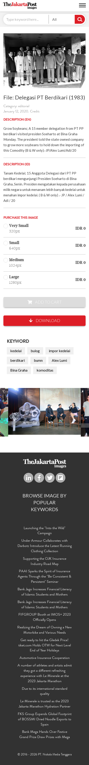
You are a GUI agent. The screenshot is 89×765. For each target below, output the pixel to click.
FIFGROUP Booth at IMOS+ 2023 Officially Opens (44, 617)
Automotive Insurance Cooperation (45, 658)
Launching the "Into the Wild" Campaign (44, 531)
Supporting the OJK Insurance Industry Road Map (44, 561)
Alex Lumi (59, 360)
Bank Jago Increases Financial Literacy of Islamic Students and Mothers (44, 592)
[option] (44, 411)
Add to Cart (44, 301)
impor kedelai (59, 351)
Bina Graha (18, 370)
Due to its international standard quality (44, 691)
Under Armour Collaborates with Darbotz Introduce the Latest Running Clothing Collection (44, 546)
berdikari (17, 360)
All (54, 19)
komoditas (45, 370)
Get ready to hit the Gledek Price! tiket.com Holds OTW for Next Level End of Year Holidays (44, 646)
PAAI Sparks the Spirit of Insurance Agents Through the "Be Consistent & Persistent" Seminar (44, 577)
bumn (38, 360)
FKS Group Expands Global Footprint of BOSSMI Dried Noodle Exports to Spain (45, 720)
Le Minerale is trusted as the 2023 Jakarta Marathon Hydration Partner (44, 704)
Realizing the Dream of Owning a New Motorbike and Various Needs (44, 630)
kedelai (16, 351)
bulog (35, 351)
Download (44, 320)
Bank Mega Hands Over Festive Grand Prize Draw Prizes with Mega (44, 734)
